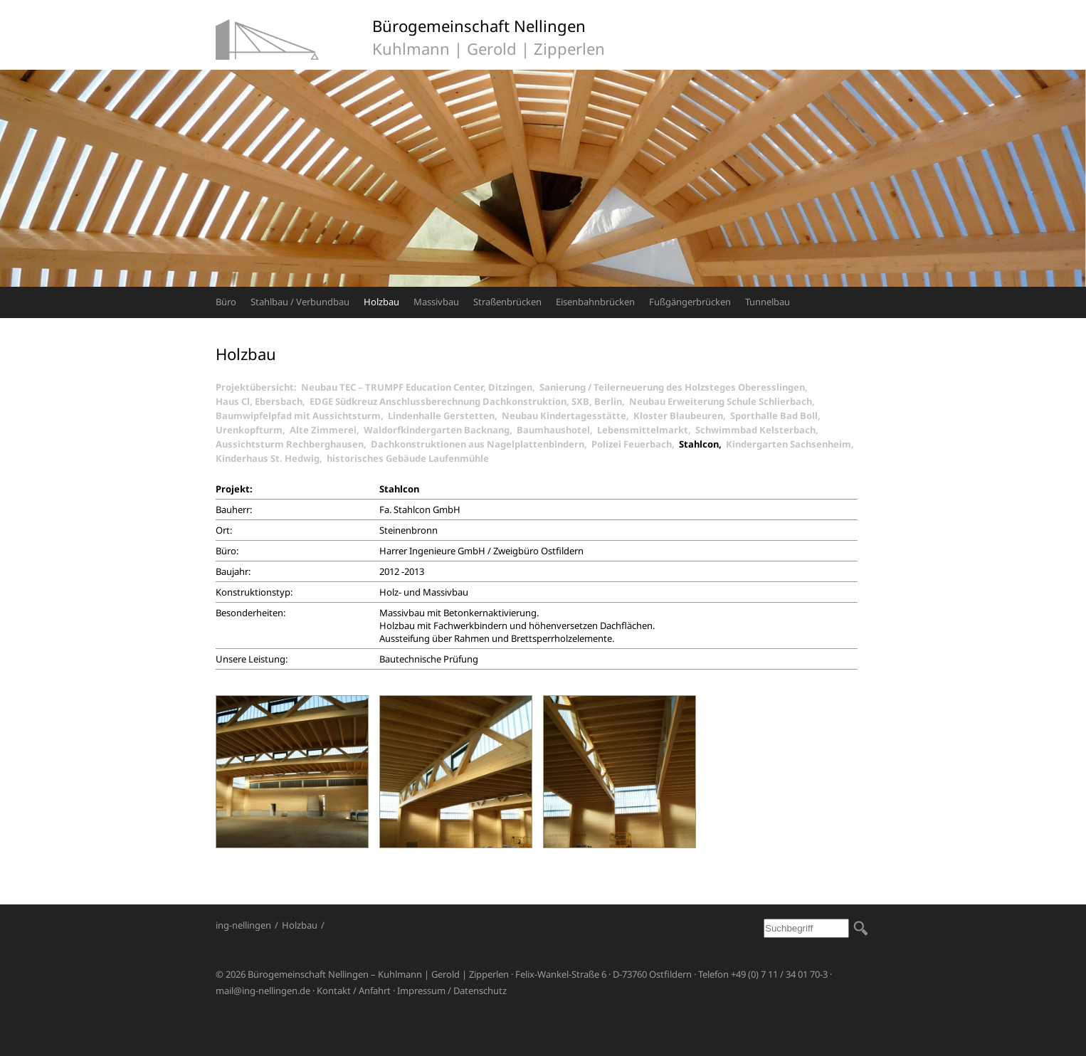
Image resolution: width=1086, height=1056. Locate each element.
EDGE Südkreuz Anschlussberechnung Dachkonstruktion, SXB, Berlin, (469, 401)
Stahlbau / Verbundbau (300, 301)
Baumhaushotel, (557, 429)
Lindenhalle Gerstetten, (445, 415)
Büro (226, 301)
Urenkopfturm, (253, 429)
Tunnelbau (767, 301)
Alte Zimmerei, (327, 429)
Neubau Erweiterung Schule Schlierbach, (724, 401)
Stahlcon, (702, 444)
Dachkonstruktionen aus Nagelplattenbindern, (481, 444)
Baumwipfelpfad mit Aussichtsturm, (302, 415)
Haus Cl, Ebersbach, (263, 401)
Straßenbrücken (507, 301)
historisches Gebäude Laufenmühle (408, 458)
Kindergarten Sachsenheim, (792, 444)
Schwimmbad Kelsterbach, (759, 429)
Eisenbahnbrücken (595, 301)
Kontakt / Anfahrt (354, 990)
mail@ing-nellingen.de (263, 990)
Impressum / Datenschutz (452, 990)
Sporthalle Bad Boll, (777, 415)
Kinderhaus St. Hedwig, (271, 458)
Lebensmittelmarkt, (646, 429)
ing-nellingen (243, 925)
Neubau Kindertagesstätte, (567, 415)
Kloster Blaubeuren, (681, 415)
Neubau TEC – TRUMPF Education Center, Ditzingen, (420, 387)
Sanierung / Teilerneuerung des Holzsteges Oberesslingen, (675, 387)
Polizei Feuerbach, (635, 444)
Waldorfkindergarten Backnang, (440, 429)
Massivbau (436, 301)
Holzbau (381, 301)
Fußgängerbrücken (690, 301)
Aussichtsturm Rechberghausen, (293, 444)
